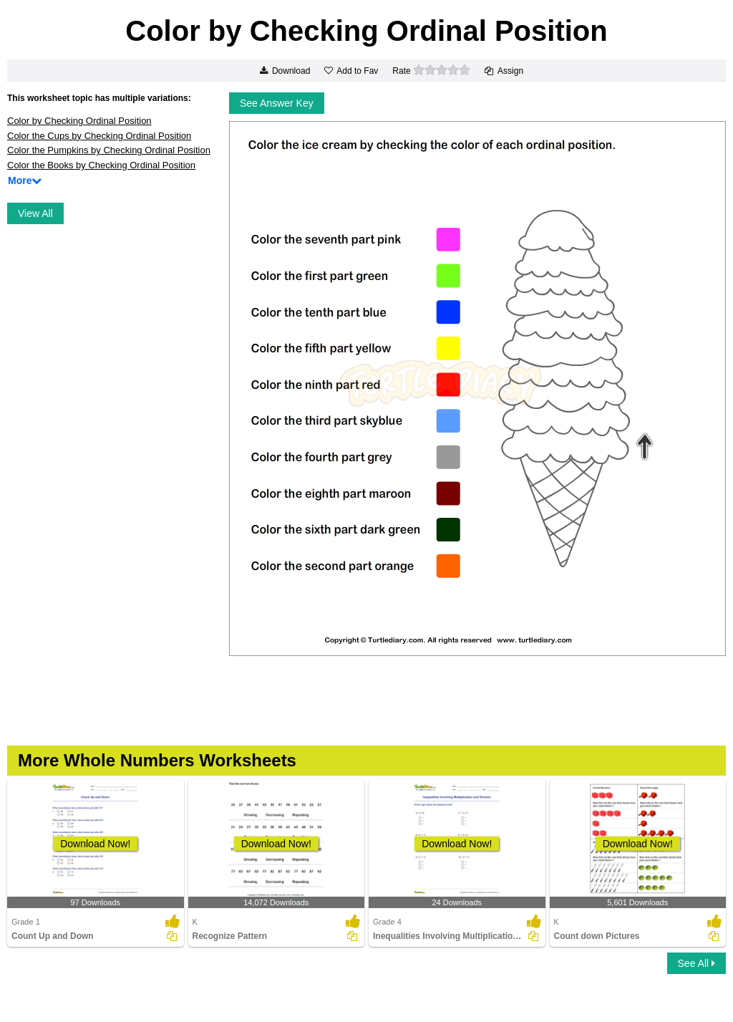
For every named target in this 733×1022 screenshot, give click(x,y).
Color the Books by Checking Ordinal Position (101, 165)
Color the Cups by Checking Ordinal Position (99, 135)
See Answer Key (277, 103)
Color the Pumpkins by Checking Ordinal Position (108, 150)
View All (35, 213)
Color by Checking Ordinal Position (79, 120)
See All (696, 963)
